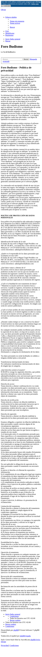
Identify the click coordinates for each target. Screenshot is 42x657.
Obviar (3, 10)
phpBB (15, 630)
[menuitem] (17, 21)
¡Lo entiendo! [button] (6, 6)
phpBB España (25, 636)
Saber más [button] (35, 4)
